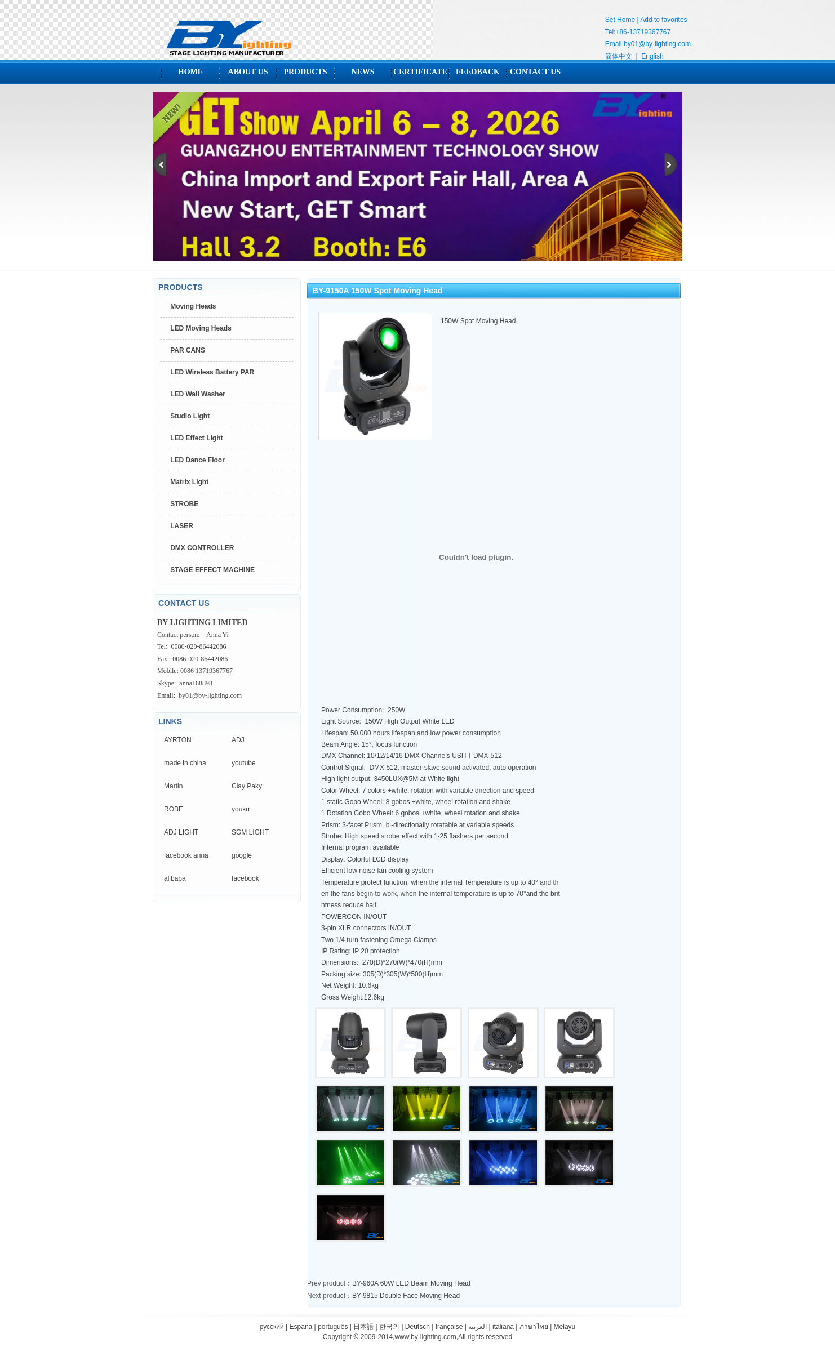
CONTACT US (535, 72)
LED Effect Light (196, 438)
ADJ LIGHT (181, 832)
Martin (173, 786)
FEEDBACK (478, 72)
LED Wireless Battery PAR (212, 372)
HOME (190, 72)
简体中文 (618, 56)
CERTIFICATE (420, 72)
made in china (185, 763)
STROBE (184, 504)
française (449, 1327)
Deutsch (417, 1327)
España (301, 1327)
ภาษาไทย (533, 1327)
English (652, 56)
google (242, 855)
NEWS (362, 72)
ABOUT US (248, 72)
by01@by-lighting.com (657, 44)
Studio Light (190, 416)
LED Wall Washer (197, 394)
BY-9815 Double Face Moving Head (406, 1296)
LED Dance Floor (197, 460)
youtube (244, 763)
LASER (181, 526)
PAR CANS (187, 350)
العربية (477, 1327)
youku (241, 809)
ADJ (238, 740)
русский (272, 1327)
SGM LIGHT (250, 832)
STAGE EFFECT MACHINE (212, 570)
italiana (503, 1327)
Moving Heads (193, 306)
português (333, 1327)
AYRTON (178, 740)
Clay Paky (247, 786)
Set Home (620, 20)
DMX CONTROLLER (202, 548)
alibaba (175, 878)
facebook (245, 878)
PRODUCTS (305, 72)
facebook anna (186, 855)
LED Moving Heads (201, 328)
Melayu (565, 1327)
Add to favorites (663, 20)
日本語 (363, 1327)
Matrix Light (189, 482)
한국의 (389, 1327)
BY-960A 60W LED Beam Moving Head (411, 1283)
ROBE (173, 809)
